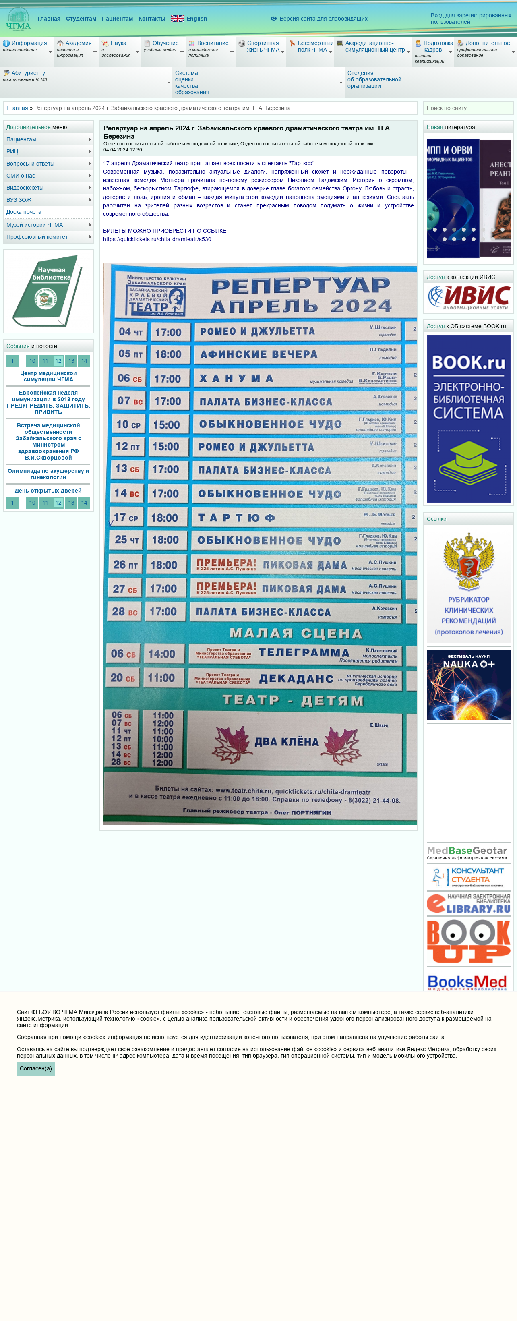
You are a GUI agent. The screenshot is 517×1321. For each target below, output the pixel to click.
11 (45, 361)
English (189, 18)
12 (58, 361)
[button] (435, 229)
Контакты (152, 18)
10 (32, 361)
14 (84, 361)
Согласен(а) (36, 1068)
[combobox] (468, 108)
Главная (48, 18)
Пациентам (117, 18)
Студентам (81, 18)
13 (71, 361)
